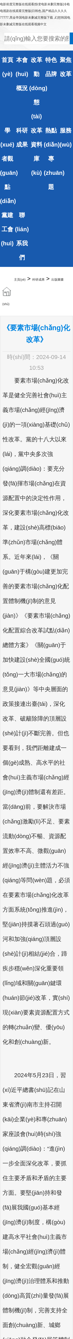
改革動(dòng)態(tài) (38, 88)
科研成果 (38, 279)
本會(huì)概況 (22, 74)
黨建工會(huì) (7, 229)
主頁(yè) (20, 279)
